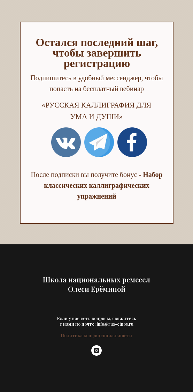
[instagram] (96, 354)
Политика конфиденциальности (96, 335)
